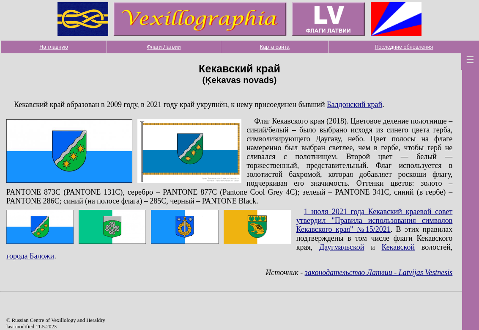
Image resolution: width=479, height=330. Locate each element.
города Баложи (30, 256)
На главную (53, 47)
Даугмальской (341, 247)
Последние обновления (404, 47)
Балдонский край (354, 104)
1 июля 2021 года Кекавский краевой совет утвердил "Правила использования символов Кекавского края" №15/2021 (374, 220)
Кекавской (398, 247)
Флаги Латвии (164, 47)
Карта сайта (275, 47)
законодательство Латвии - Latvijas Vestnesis (379, 272)
